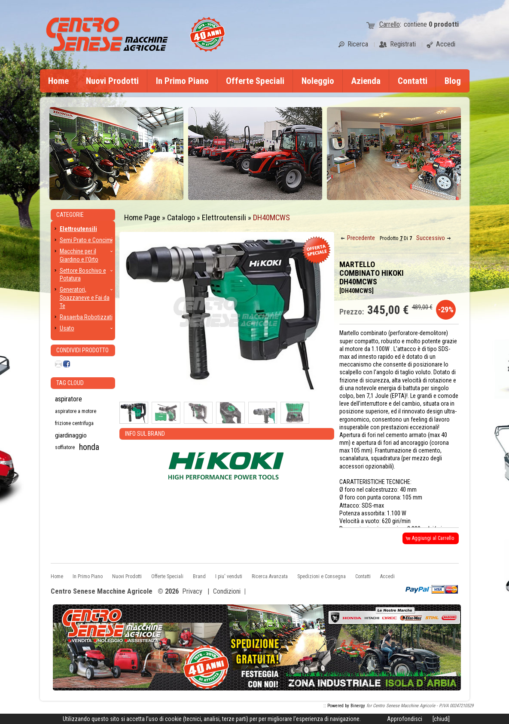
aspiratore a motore (75, 411)
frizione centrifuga (74, 423)
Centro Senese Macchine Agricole (101, 591)
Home (58, 81)
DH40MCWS (271, 217)
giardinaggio (71, 435)
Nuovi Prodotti (112, 81)
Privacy (192, 591)
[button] (358, 238)
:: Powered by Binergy (344, 706)
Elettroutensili (224, 217)
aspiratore (68, 399)
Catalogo (181, 217)
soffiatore (65, 447)
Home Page (142, 217)
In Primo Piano (182, 81)
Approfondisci (404, 718)
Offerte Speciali (255, 81)
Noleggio (318, 81)
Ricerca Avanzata (270, 576)
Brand (199, 576)
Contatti (412, 81)
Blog (453, 81)
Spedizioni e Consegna (321, 576)
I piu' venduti (228, 576)
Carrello (389, 24)
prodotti (444, 24)
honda (89, 447)
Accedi (387, 576)
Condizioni (227, 591)
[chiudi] (441, 718)
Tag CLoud (70, 382)
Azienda (366, 81)
